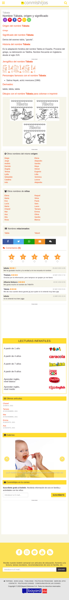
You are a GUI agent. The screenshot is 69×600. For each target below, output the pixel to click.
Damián (8, 166)
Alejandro (38, 161)
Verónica (38, 177)
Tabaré (37, 233)
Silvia (37, 198)
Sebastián (9, 177)
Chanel (7, 209)
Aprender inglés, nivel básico (12, 380)
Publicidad (29, 581)
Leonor (37, 180)
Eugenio (38, 172)
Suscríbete (58, 495)
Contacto (13, 583)
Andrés (7, 163)
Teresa (7, 172)
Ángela (7, 169)
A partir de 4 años (12, 356)
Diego (7, 158)
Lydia (7, 174)
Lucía (7, 204)
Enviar (61, 570)
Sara (36, 204)
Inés (6, 182)
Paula (37, 201)
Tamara (38, 209)
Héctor (37, 169)
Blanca (37, 220)
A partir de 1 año (12, 348)
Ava (6, 214)
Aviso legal (18, 581)
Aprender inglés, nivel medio (12, 388)
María (7, 206)
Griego (5, 30)
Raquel (37, 195)
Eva (6, 201)
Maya (37, 166)
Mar (6, 212)
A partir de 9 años (12, 371)
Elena (37, 158)
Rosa (7, 220)
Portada (8, 581)
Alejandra (38, 182)
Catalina (8, 180)
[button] (6, 459)
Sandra (37, 163)
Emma (37, 212)
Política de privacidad (44, 581)
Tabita (7, 233)
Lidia (36, 174)
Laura (37, 206)
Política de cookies (26, 583)
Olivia (37, 214)
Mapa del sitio (60, 581)
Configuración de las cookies (47, 583)
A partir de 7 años (12, 364)
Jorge (7, 161)
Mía (6, 217)
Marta (7, 198)
